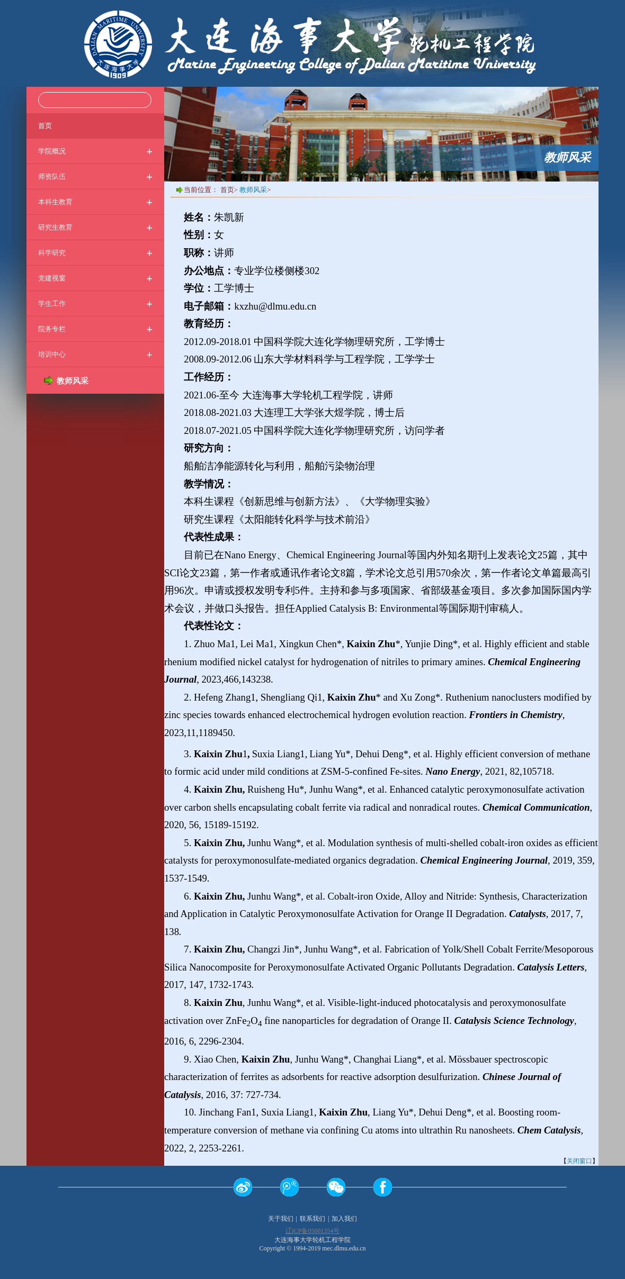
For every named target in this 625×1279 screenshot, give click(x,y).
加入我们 (344, 1218)
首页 (45, 125)
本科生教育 (95, 202)
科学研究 (95, 253)
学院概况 (95, 151)
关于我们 (280, 1218)
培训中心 (95, 354)
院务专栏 (95, 329)
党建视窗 (95, 278)
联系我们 (312, 1218)
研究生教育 (95, 227)
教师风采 (253, 190)
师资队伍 (95, 176)
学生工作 (95, 303)
